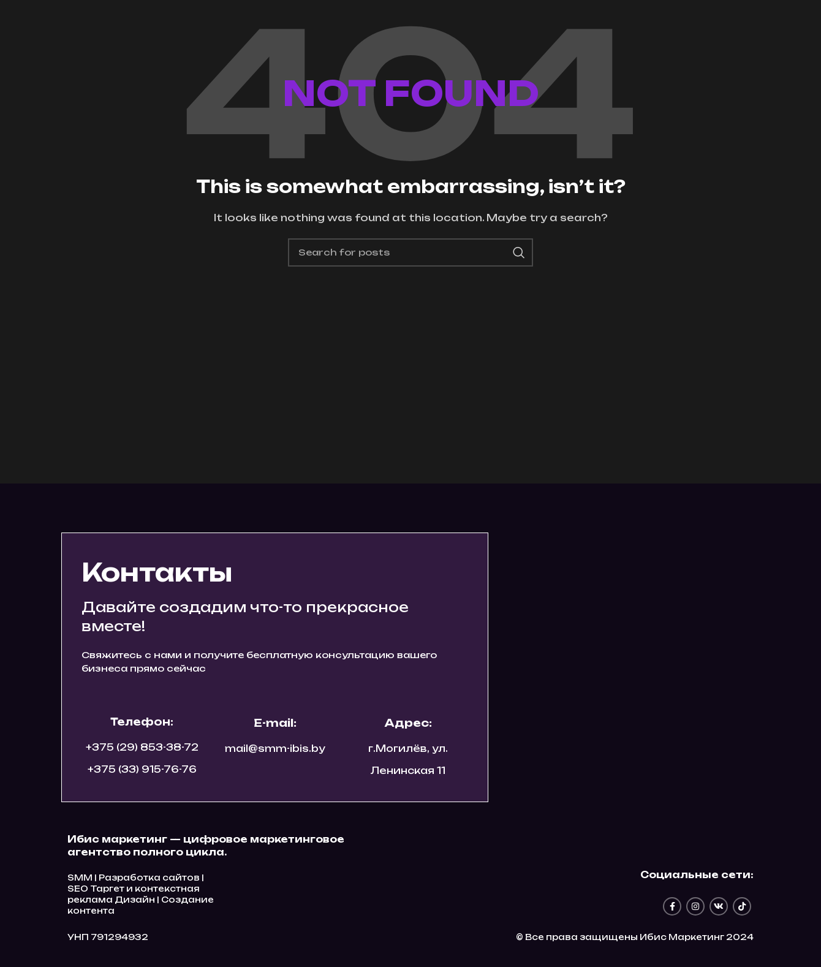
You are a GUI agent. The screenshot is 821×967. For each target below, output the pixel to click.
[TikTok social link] (742, 906)
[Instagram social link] (695, 906)
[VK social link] (718, 906)
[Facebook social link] (672, 906)
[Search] (410, 252)
